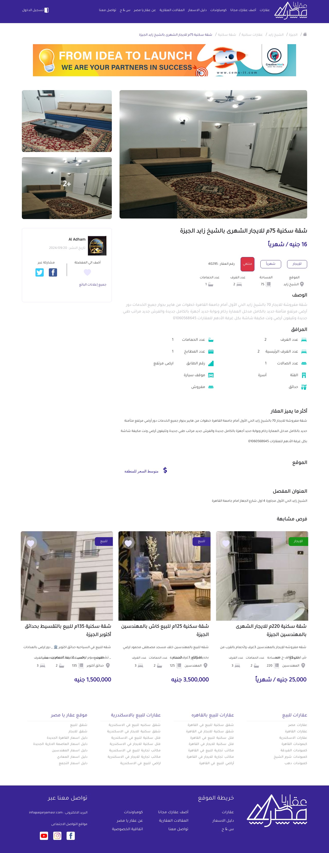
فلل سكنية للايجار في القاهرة (211, 744)
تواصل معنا (107, 10)
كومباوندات (218, 10)
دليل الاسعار (197, 10)
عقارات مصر (297, 725)
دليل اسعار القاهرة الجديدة (67, 738)
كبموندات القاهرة (294, 744)
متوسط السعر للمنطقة (145, 470)
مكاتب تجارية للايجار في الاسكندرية (134, 757)
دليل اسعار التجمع (73, 763)
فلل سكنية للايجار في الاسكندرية (135, 744)
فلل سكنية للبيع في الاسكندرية (136, 738)
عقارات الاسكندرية (293, 738)
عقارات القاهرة (296, 732)
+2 (67, 185)
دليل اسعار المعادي (72, 757)
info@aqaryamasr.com (46, 813)
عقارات (265, 10)
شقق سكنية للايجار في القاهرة (210, 732)
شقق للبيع (78, 725)
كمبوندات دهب (296, 763)
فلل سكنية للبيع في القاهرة (212, 738)
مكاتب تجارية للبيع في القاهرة (211, 751)
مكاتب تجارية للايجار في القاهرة (210, 757)
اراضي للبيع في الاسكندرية (140, 763)
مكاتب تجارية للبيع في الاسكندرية (135, 751)
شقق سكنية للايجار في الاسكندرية (134, 732)
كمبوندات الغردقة (294, 751)
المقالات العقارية (172, 10)
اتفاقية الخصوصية (127, 830)
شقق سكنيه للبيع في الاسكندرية (135, 725)
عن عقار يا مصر (145, 10)
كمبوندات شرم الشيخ (290, 757)
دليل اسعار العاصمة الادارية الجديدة (60, 744)
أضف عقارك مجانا (243, 10)
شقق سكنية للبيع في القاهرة (211, 725)
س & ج (125, 10)
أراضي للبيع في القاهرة (216, 763)
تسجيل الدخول (36, 10)
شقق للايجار (78, 732)
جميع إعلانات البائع (92, 285)
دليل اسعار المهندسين (69, 751)
